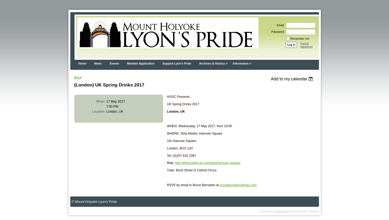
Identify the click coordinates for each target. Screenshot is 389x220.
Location (98, 111)
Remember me (299, 38)
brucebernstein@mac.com (238, 185)
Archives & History (212, 63)
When (100, 101)
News (98, 63)
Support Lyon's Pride (176, 63)
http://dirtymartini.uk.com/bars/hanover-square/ (207, 163)
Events (114, 63)
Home (82, 63)
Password (277, 31)
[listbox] (292, 79)
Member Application (141, 63)
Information (241, 63)
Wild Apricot (282, 211)
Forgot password (306, 45)
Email (279, 25)
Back (78, 77)
